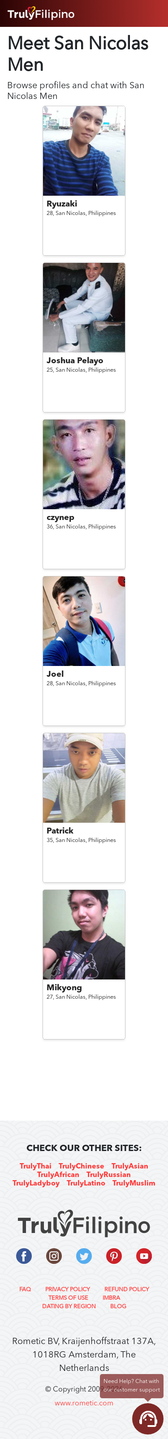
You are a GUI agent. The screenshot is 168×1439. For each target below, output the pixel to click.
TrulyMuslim (133, 1183)
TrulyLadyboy (36, 1183)
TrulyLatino (86, 1183)
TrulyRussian (108, 1175)
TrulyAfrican (58, 1175)
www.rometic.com (84, 1403)
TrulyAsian (130, 1166)
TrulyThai (36, 1166)
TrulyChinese (81, 1166)
